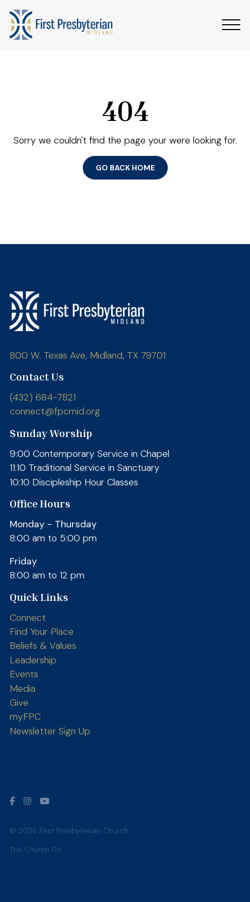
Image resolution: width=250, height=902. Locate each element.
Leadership (33, 660)
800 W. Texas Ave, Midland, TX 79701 (88, 355)
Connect (28, 618)
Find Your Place (42, 632)
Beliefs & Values (43, 646)
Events (24, 674)
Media (22, 689)
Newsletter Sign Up (50, 731)
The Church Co (35, 849)
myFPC (25, 716)
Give (19, 702)
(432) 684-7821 (43, 397)
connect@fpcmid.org (55, 411)
